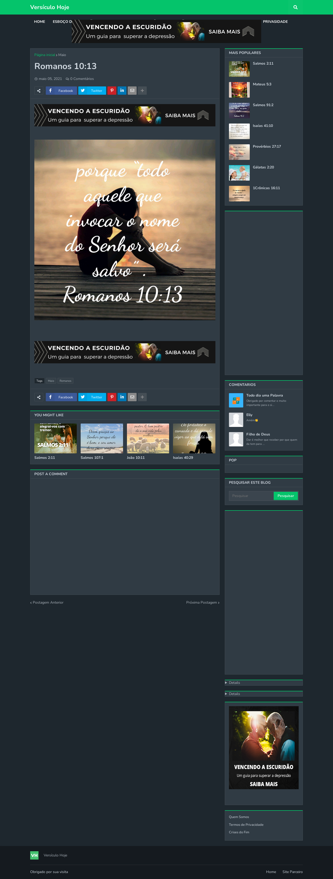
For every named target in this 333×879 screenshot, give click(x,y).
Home (271, 871)
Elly (249, 415)
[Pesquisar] (252, 496)
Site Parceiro (293, 871)
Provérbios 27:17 (267, 146)
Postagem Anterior (48, 602)
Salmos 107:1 (92, 457)
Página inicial (44, 54)
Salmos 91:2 (263, 105)
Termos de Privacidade (246, 824)
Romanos (65, 381)
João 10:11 (136, 457)
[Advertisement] (264, 293)
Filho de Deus (258, 434)
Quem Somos (239, 817)
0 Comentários (82, 78)
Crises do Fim (239, 832)
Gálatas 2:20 (263, 167)
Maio (62, 54)
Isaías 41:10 (263, 126)
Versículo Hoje (49, 7)
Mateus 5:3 (262, 84)
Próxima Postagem (201, 602)
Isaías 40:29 (183, 457)
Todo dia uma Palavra (264, 395)
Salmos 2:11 (44, 457)
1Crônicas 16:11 (266, 188)
